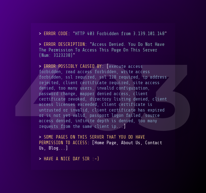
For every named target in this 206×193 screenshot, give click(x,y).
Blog (53, 148)
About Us (130, 142)
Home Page (105, 142)
